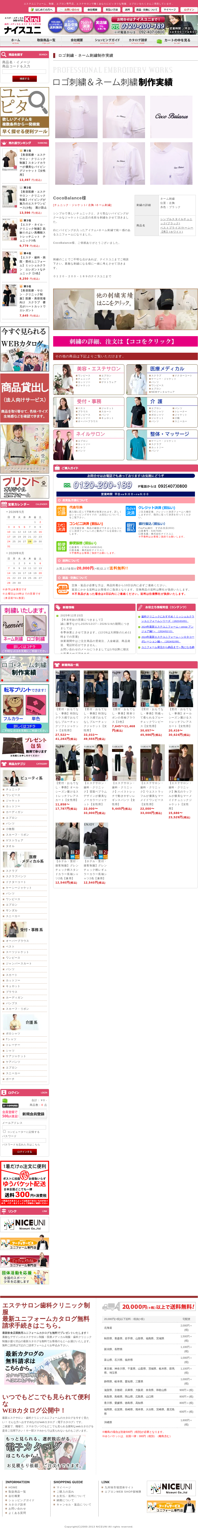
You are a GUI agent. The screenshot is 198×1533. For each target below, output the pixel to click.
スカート (12, 974)
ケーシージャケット (19, 887)
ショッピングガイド (22, 1500)
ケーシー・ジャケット (163, 379)
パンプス (12, 1003)
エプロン (12, 817)
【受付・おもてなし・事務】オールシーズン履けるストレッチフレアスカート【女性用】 (180, 718)
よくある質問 (17, 1512)
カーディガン (14, 812)
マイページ (64, 1487)
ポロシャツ (13, 1033)
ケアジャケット (16, 1056)
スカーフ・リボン (17, 834)
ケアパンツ (13, 1061)
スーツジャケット (17, 952)
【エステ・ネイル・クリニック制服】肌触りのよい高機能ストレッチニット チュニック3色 (33, 232)
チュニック (13, 789)
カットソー (13, 806)
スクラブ (12, 870)
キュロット (13, 986)
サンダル (12, 910)
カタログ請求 (17, 1504)
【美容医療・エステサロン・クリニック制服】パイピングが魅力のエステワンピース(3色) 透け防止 (33, 199)
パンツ (10, 823)
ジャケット (13, 800)
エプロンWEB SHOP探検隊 (123, 1491)
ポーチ (10, 1079)
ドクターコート (16, 882)
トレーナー (13, 1044)
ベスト (10, 946)
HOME (13, 1487)
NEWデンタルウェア (163, 392)
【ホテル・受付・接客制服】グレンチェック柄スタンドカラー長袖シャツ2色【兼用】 (67, 870)
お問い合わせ (17, 1508)
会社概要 (14, 1495)
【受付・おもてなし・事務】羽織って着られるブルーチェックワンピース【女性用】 (152, 718)
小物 (177, 418)
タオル (10, 846)
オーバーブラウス (17, 940)
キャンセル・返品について (74, 1504)
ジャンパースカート (19, 963)
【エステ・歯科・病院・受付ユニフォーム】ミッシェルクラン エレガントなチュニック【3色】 (33, 265)
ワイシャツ (157, 411)
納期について (65, 1500)
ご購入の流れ (65, 1491)
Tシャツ (11, 1039)
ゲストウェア (14, 840)
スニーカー (13, 916)
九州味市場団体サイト (119, 1487)
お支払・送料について (71, 1495)
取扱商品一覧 (17, 1491)
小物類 (10, 828)
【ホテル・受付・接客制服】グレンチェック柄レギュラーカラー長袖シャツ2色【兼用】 (95, 870)
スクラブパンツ (16, 876)
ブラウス (12, 991)
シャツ (10, 1050)
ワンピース (13, 795)
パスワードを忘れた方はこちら (21, 1144)
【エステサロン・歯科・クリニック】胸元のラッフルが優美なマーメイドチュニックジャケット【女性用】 (180, 796)
